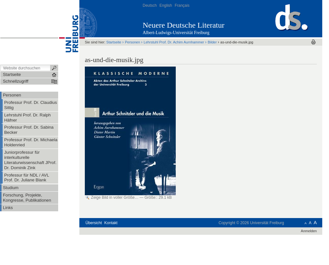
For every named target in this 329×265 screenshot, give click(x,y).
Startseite (113, 42)
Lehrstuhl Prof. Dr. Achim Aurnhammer (174, 42)
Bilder (212, 42)
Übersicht (93, 223)
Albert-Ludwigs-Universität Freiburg (176, 32)
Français (182, 5)
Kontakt (111, 223)
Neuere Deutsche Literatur (184, 25)
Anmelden (309, 231)
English (165, 5)
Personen (132, 42)
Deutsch (150, 5)
